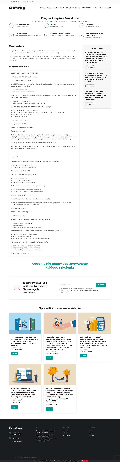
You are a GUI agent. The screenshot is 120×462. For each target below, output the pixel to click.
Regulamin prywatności (75, 460)
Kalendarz (65, 431)
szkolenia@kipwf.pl (28, 2)
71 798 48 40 (15, 2)
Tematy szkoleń (59, 8)
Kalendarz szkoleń (73, 8)
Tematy (64, 433)
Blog (101, 8)
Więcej (14, 353)
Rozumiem (84, 460)
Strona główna (45, 8)
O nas (95, 8)
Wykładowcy (86, 8)
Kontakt (108, 8)
